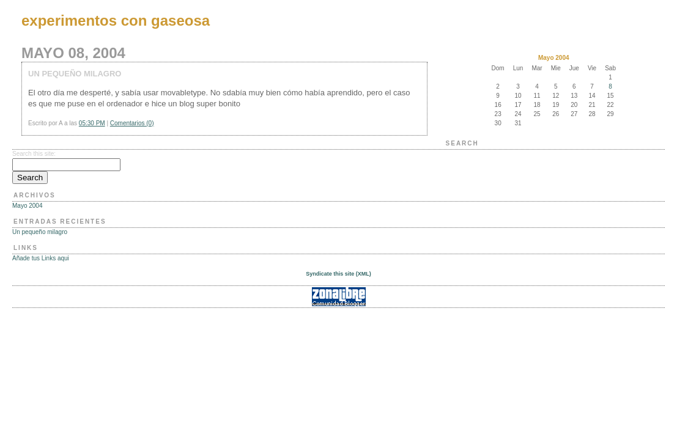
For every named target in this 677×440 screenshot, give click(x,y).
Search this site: (34, 153)
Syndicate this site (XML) (338, 274)
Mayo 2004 (27, 205)
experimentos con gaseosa (115, 20)
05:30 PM (92, 123)
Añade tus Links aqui (40, 258)
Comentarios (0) (132, 123)
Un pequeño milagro (39, 232)
